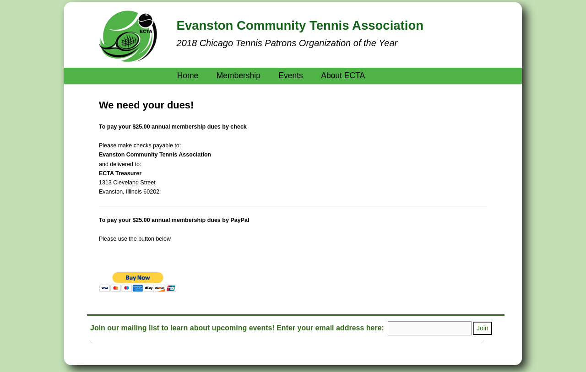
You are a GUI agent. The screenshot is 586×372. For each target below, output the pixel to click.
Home (188, 75)
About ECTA (343, 75)
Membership (238, 75)
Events (290, 75)
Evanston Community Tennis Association (300, 25)
